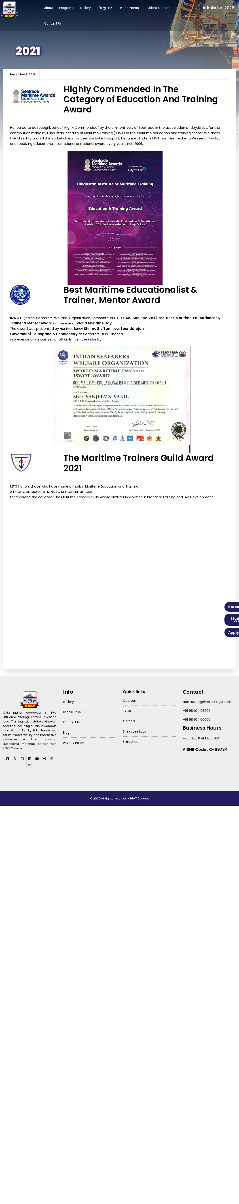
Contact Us (53, 23)
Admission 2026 (218, 7)
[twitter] (15, 757)
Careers (129, 720)
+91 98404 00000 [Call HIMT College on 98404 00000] (196, 718)
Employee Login (135, 730)
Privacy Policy (73, 741)
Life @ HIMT (105, 8)
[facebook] (7, 757)
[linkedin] (29, 757)
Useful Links (72, 711)
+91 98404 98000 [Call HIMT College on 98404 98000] (196, 709)
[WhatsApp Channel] (52, 757)
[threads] (44, 757)
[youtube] (37, 757)
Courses (129, 699)
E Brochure (131, 740)
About (48, 8)
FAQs (127, 710)
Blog (66, 731)
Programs (66, 8)
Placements (129, 8)
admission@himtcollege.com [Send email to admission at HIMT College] (207, 700)
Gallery (85, 8)
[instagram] (22, 757)
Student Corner (157, 8)
